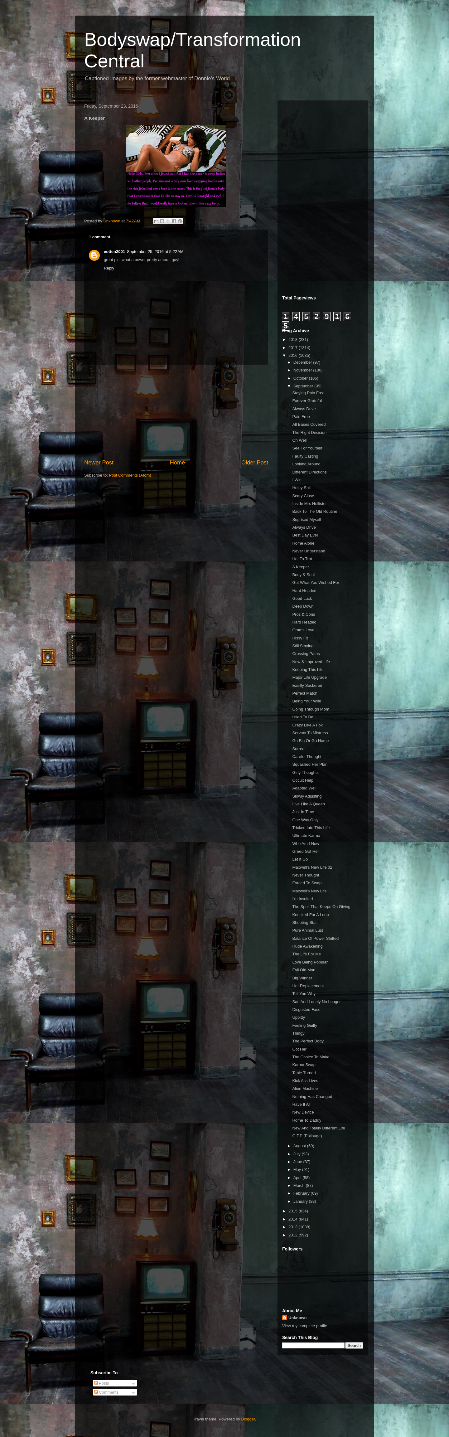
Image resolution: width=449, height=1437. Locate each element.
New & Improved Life (311, 661)
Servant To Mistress (310, 733)
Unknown (297, 1317)
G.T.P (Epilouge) (307, 1136)
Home (177, 462)
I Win (297, 480)
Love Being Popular (309, 962)
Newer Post (98, 462)
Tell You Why (303, 993)
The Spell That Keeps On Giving (321, 906)
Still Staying (302, 645)
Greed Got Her (305, 851)
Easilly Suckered (307, 685)
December (303, 362)
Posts (101, 1383)
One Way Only (305, 820)
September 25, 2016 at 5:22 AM (155, 251)
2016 (293, 355)
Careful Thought (306, 756)
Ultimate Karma (306, 835)
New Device (303, 1112)
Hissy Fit (300, 638)
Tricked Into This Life (311, 827)
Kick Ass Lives (305, 1080)
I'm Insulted (302, 898)
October (301, 378)
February (302, 1193)
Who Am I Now (305, 843)
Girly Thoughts (305, 772)
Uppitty (298, 1017)
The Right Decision (309, 432)
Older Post (254, 462)
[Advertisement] (176, 412)
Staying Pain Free (308, 393)
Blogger (248, 1419)
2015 (293, 1211)
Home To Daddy (306, 1120)
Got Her (299, 1049)
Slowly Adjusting (306, 796)
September (303, 386)
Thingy (298, 1033)
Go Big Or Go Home (310, 740)
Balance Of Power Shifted (315, 938)
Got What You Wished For (315, 582)
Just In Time (303, 811)
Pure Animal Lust (307, 930)
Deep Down (302, 606)
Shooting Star (304, 922)
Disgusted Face (306, 1009)
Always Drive (304, 408)
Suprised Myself (306, 519)
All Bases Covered (309, 424)
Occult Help (302, 780)
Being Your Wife (306, 701)
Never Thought (305, 875)
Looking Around (306, 464)
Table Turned (304, 1072)
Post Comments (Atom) (130, 475)
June (298, 1161)
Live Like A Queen (308, 804)
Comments (106, 1392)
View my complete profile (304, 1325)
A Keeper (300, 567)
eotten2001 (114, 251)
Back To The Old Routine (314, 511)
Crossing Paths (306, 653)
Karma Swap (303, 1064)
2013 (293, 1227)
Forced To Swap (306, 883)
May (297, 1169)
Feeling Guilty (304, 1025)
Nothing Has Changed (312, 1096)
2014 (293, 1219)
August (300, 1145)
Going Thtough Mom (310, 709)
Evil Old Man (303, 970)
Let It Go (300, 859)
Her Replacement (308, 985)
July (297, 1154)
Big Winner (302, 978)
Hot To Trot (302, 558)
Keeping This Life (307, 669)
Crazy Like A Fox (307, 725)
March (299, 1185)
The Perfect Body (307, 1041)
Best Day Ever (305, 535)
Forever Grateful (307, 400)
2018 (293, 339)
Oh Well (299, 440)
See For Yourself (307, 448)
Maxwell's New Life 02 (312, 867)
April (298, 1177)
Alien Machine (305, 1088)
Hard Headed (304, 590)
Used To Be (302, 717)
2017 (293, 347)
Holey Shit (301, 487)
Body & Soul (303, 574)
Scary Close (303, 495)
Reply (109, 268)
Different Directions (309, 472)
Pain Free (301, 416)
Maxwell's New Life (309, 891)
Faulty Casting (305, 456)
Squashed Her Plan (309, 764)
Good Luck (302, 598)
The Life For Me (306, 954)
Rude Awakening (307, 946)
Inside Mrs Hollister (309, 503)
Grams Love (303, 630)
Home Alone (303, 543)
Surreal (298, 748)
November (303, 370)
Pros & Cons (303, 614)
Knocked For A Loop (310, 914)
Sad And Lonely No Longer (316, 1001)
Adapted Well (304, 788)
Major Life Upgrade (309, 677)
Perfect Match (304, 693)
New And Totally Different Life (318, 1128)
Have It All (301, 1104)
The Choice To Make (310, 1057)
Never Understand (308, 551)
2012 (293, 1235)
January (301, 1201)
